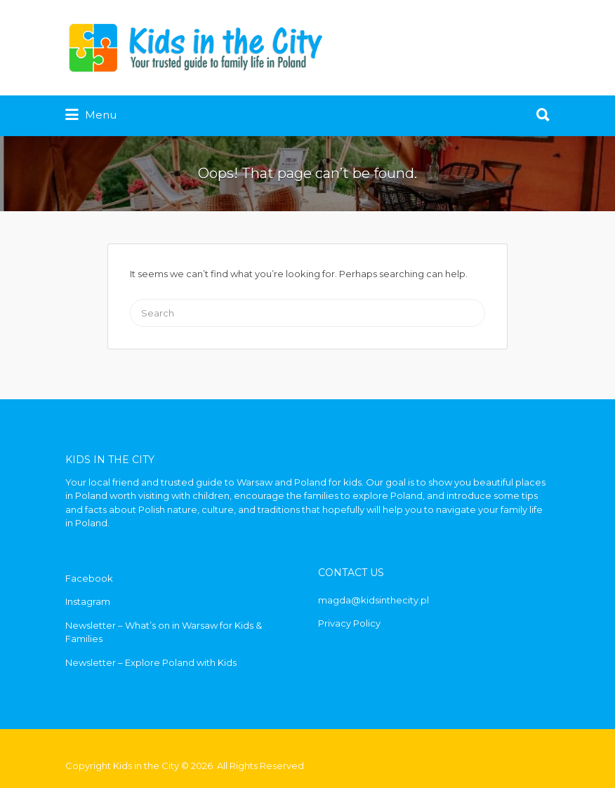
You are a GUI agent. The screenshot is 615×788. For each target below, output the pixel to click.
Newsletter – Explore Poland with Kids (151, 662)
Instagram (87, 601)
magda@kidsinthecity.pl (373, 600)
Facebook (89, 578)
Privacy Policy (349, 623)
